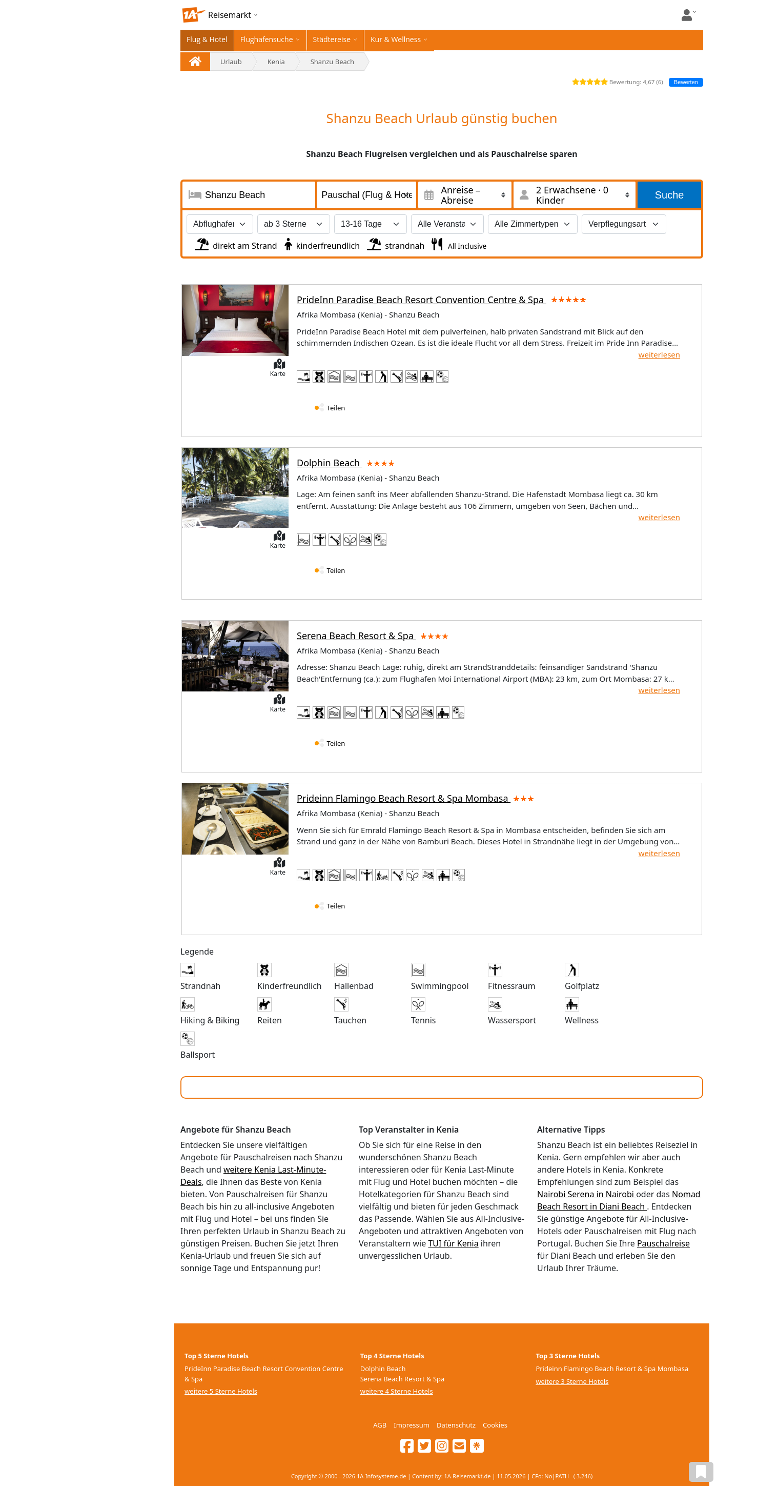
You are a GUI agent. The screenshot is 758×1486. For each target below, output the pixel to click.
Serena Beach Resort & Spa (374, 635)
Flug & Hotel (207, 39)
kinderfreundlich (321, 243)
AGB (379, 1425)
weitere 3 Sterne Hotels (572, 1381)
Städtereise (332, 39)
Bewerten (686, 82)
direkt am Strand (235, 243)
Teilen (336, 407)
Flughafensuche (266, 39)
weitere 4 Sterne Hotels (396, 1391)
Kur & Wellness (396, 39)
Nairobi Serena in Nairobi (586, 1194)
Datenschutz (456, 1425)
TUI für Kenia (453, 1243)
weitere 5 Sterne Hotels (221, 1391)
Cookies (495, 1425)
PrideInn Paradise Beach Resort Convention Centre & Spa (442, 299)
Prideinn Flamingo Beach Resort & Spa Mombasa (416, 798)
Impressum (411, 1425)
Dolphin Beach (347, 463)
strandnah (394, 243)
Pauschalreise (663, 1243)
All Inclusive (466, 246)
